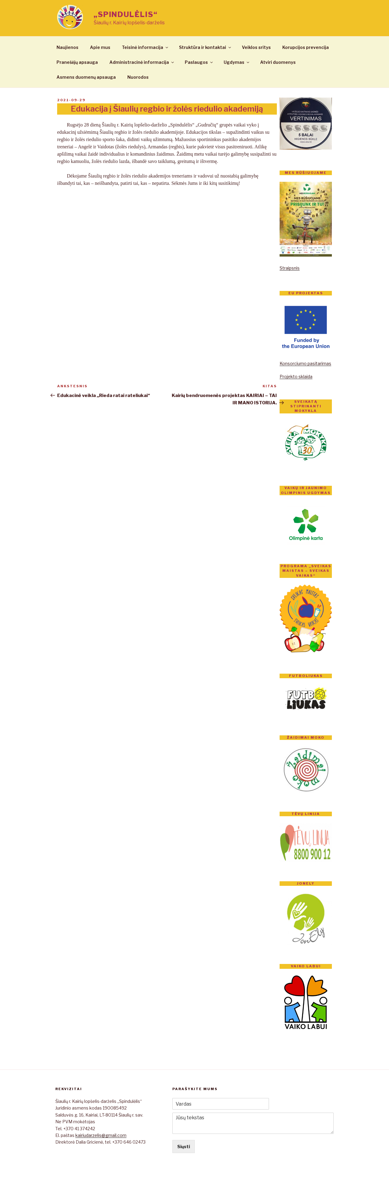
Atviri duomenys (278, 62)
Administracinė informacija (142, 62)
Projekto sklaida (296, 376)
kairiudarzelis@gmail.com (100, 1135)
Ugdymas (237, 62)
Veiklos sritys (256, 47)
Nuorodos (138, 77)
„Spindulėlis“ (126, 14)
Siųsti (183, 1146)
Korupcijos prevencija (305, 47)
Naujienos (67, 47)
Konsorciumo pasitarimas (305, 363)
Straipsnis (290, 268)
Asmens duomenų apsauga (86, 77)
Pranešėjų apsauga (77, 62)
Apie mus (100, 47)
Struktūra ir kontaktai (205, 47)
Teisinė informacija (145, 47)
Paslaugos (199, 62)
